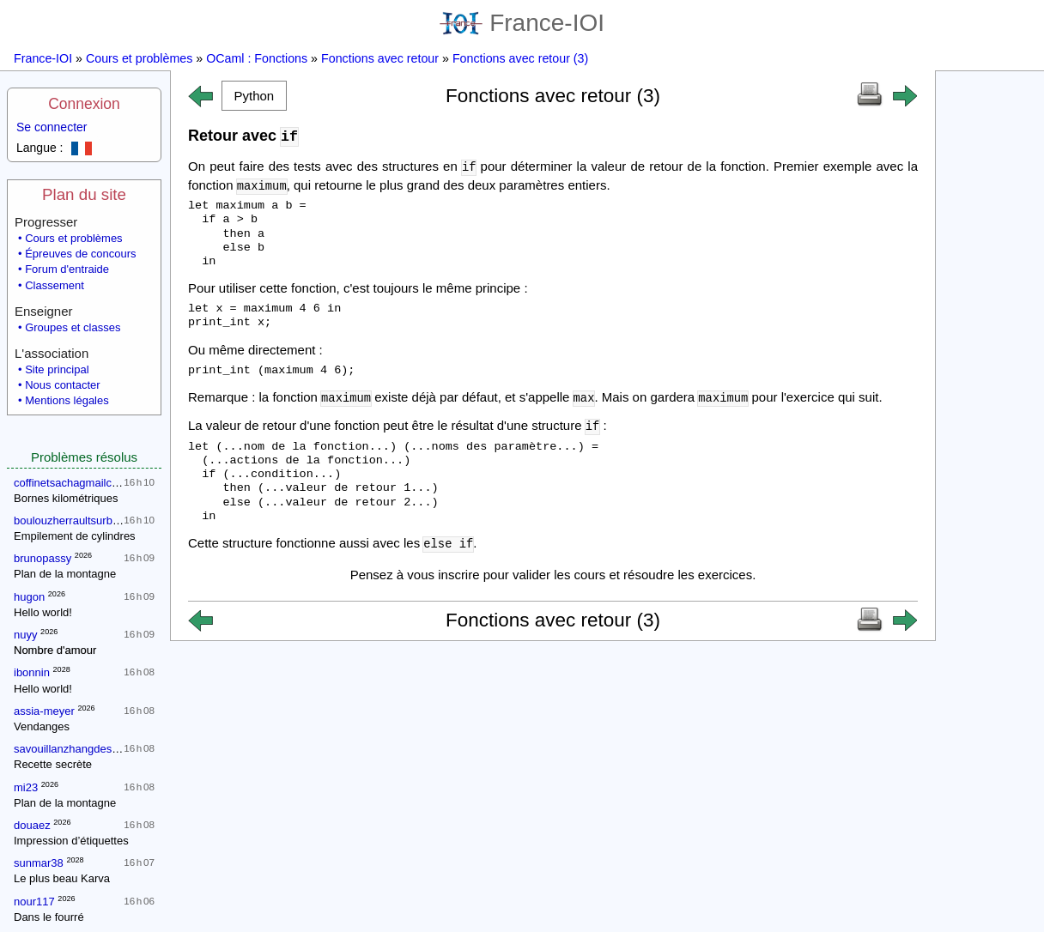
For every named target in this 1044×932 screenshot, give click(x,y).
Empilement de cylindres (75, 536)
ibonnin (32, 672)
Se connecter (52, 127)
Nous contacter (62, 384)
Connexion (84, 103)
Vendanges (42, 726)
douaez (32, 825)
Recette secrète (53, 764)
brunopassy (42, 558)
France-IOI (522, 22)
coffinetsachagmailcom (70, 482)
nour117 (34, 901)
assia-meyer (44, 711)
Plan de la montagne (65, 573)
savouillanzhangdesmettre (78, 748)
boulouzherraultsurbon (69, 520)
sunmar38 (39, 862)
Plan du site (84, 194)
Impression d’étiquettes (71, 840)
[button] (254, 96)
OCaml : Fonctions (256, 58)
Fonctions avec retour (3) (520, 58)
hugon (29, 596)
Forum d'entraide (67, 269)
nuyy (25, 634)
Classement (54, 285)
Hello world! (43, 612)
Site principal (56, 369)
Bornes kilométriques (66, 498)
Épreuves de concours (80, 253)
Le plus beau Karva (62, 878)
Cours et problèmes (139, 58)
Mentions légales (67, 400)
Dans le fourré (49, 917)
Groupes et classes (72, 327)
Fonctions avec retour (380, 58)
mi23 (26, 787)
